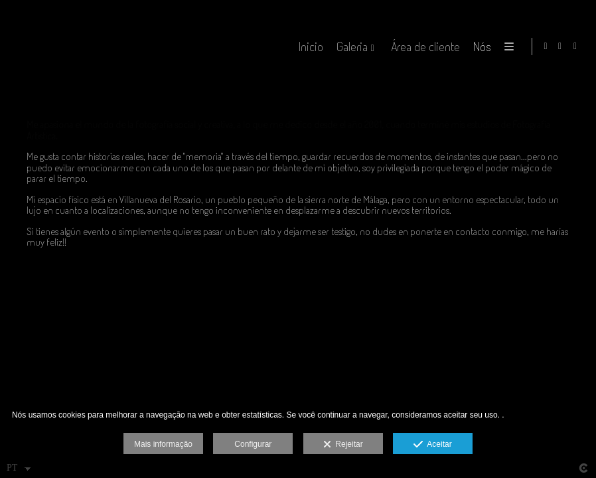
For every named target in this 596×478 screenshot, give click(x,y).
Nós (480, 47)
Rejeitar (343, 444)
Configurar (252, 444)
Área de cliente (423, 47)
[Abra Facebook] (560, 46)
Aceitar (432, 444)
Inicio (309, 47)
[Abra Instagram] (575, 46)
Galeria (350, 47)
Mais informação (163, 444)
